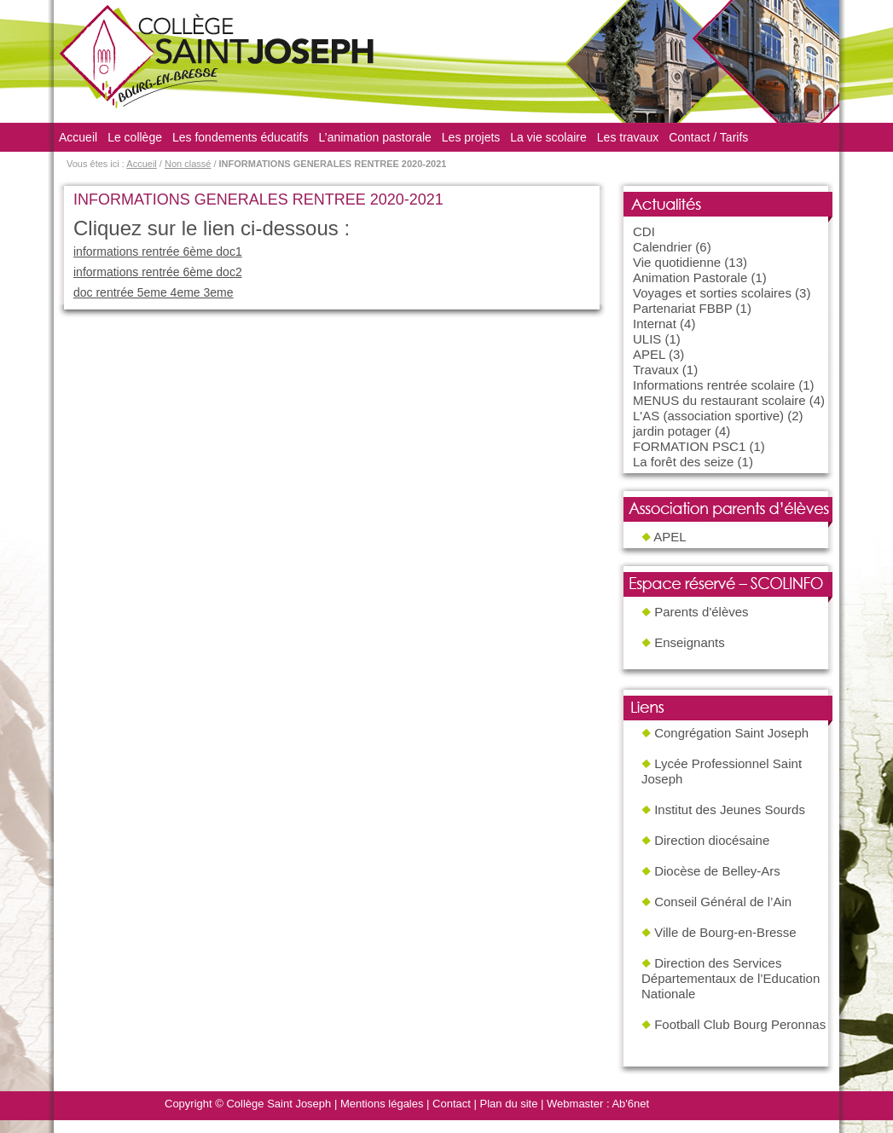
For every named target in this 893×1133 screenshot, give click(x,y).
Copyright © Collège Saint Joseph (248, 1103)
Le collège (134, 137)
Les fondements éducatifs (240, 137)
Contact (451, 1103)
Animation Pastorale (690, 277)
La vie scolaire (548, 137)
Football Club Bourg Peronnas (740, 1024)
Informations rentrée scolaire (714, 385)
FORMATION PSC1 (689, 446)
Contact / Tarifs (708, 137)
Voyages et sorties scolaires (712, 293)
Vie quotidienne (677, 262)
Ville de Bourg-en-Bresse (725, 932)
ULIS (647, 339)
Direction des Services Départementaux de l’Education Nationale (730, 978)
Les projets (471, 137)
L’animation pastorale (375, 137)
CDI (644, 231)
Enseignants (689, 642)
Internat (654, 323)
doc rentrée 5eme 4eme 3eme (153, 292)
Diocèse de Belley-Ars (717, 871)
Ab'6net (630, 1103)
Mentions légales (382, 1103)
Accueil (78, 137)
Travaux (656, 369)
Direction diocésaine (711, 840)
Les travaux (627, 137)
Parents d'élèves (701, 611)
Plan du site (509, 1103)
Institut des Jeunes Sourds (729, 809)
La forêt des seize (683, 461)
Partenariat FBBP (682, 308)
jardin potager (672, 431)
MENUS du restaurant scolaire (719, 400)
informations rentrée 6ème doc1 (157, 251)
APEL (649, 354)
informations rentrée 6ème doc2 (157, 272)
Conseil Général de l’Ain (723, 901)
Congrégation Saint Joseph (731, 732)
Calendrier (662, 247)
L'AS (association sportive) (708, 415)
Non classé (188, 164)
